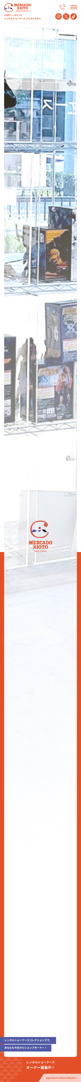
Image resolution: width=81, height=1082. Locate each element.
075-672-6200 (62, 7)
